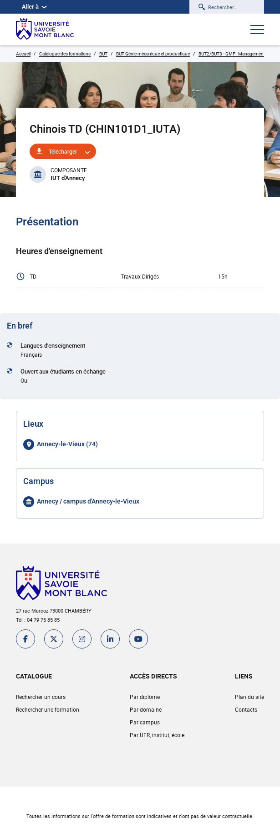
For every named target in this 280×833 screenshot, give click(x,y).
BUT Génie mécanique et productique (153, 53)
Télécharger (63, 151)
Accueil (23, 53)
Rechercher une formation (47, 709)
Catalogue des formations (65, 53)
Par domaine (146, 709)
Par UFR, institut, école (157, 734)
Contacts (246, 709)
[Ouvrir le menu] (257, 30)
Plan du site (249, 696)
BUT (103, 53)
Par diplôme (145, 696)
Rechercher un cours (41, 696)
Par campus (145, 722)
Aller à (34, 6)
